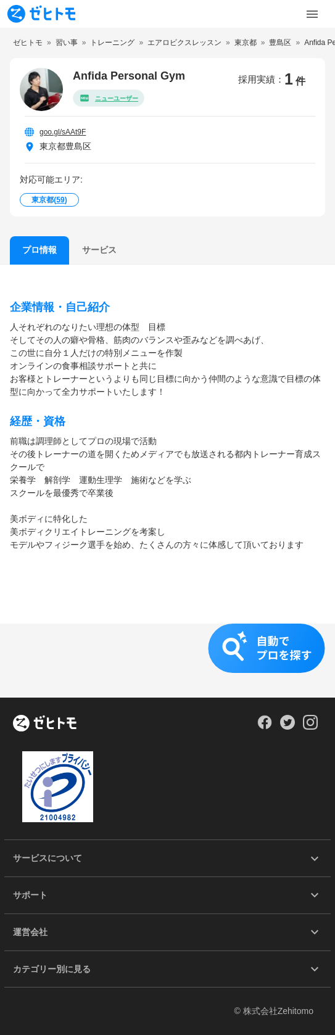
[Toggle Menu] (312, 14)
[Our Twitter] (287, 727)
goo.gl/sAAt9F (62, 132)
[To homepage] (41, 14)
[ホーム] (45, 724)
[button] (167, 661)
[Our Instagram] (310, 727)
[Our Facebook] (264, 727)
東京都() (49, 200)
